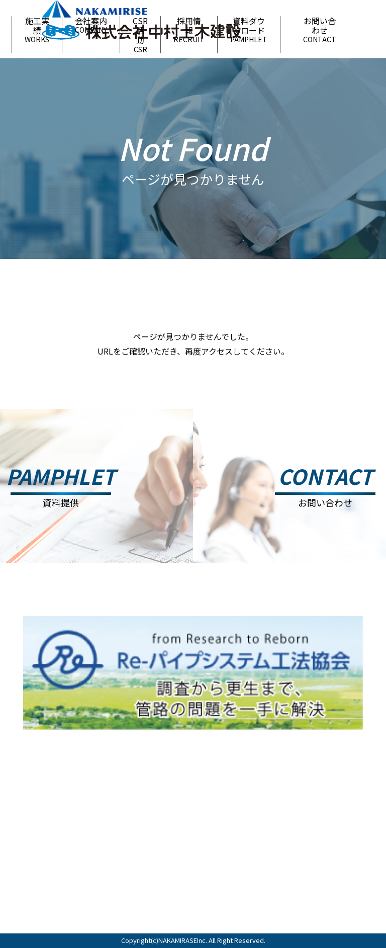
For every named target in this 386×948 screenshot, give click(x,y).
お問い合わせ (319, 30)
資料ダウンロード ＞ (342, 851)
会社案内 (91, 25)
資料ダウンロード (248, 30)
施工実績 (37, 30)
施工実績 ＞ (293, 825)
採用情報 (189, 30)
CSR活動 (140, 34)
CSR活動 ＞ (242, 846)
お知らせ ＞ (242, 825)
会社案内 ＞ (342, 825)
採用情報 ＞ (293, 846)
